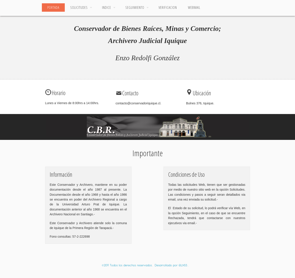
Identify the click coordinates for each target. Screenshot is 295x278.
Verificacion (168, 7)
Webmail (194, 7)
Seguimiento (134, 7)
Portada (53, 7)
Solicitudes (79, 7)
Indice (106, 7)
